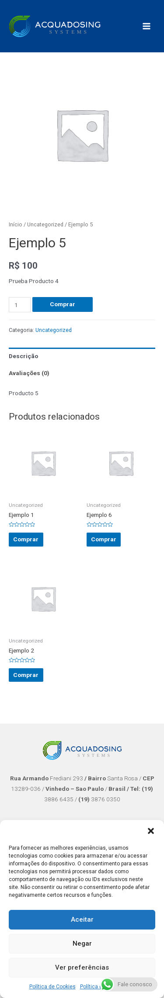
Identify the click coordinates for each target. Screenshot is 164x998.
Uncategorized (45, 224)
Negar (82, 943)
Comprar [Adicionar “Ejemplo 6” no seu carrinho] (103, 539)
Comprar (62, 304)
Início (15, 224)
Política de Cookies (52, 987)
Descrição (23, 355)
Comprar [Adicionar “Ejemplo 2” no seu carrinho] (25, 674)
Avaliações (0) (29, 372)
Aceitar (82, 919)
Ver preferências (82, 967)
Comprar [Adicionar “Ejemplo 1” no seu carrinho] (25, 539)
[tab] (82, 356)
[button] (151, 831)
